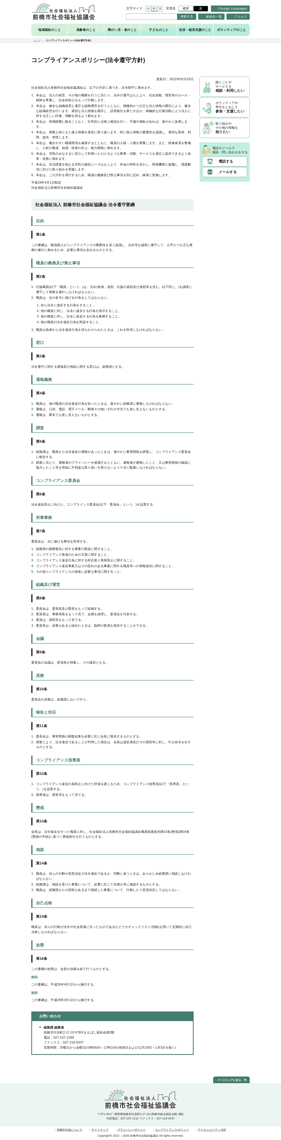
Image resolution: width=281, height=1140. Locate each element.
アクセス (240, 16)
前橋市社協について (70, 1130)
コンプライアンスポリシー (172, 1130)
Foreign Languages (232, 8)
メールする (228, 172)
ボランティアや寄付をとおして (231, 107)
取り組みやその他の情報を (231, 128)
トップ (37, 40)
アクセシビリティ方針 (212, 1130)
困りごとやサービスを (231, 87)
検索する (187, 16)
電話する (226, 162)
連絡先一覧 (214, 16)
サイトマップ (100, 1130)
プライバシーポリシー (132, 1130)
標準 (185, 8)
